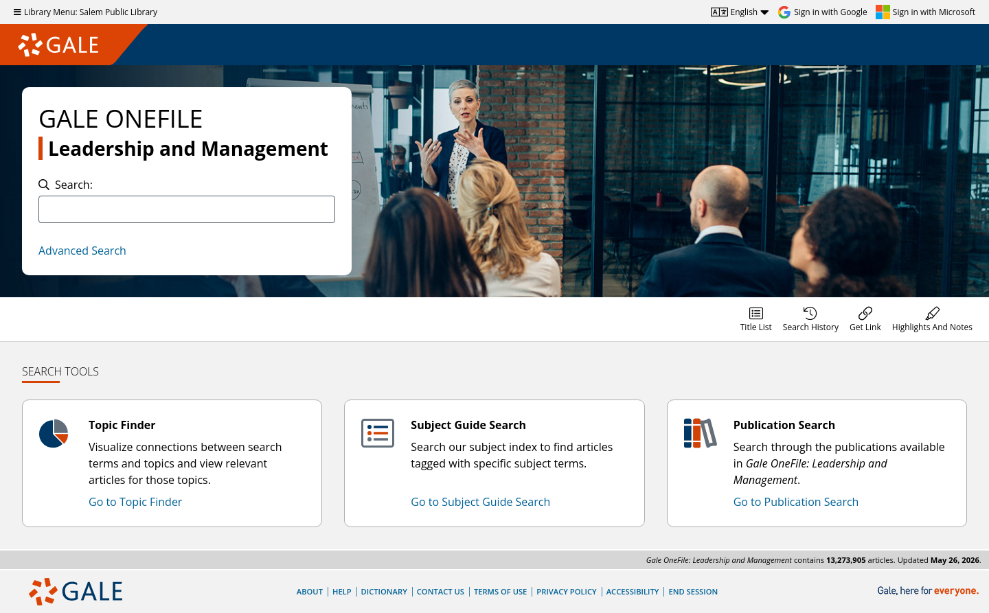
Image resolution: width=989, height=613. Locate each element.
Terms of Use (500, 591)
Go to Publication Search (796, 501)
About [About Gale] (310, 591)
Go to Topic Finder (135, 501)
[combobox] (186, 209)
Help (342, 591)
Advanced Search (82, 250)
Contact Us (440, 591)
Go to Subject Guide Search (480, 501)
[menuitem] (756, 319)
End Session (693, 591)
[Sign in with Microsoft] (925, 12)
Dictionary (384, 591)
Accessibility (632, 591)
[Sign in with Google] (822, 12)
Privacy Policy (566, 591)
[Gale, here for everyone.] (929, 591)
